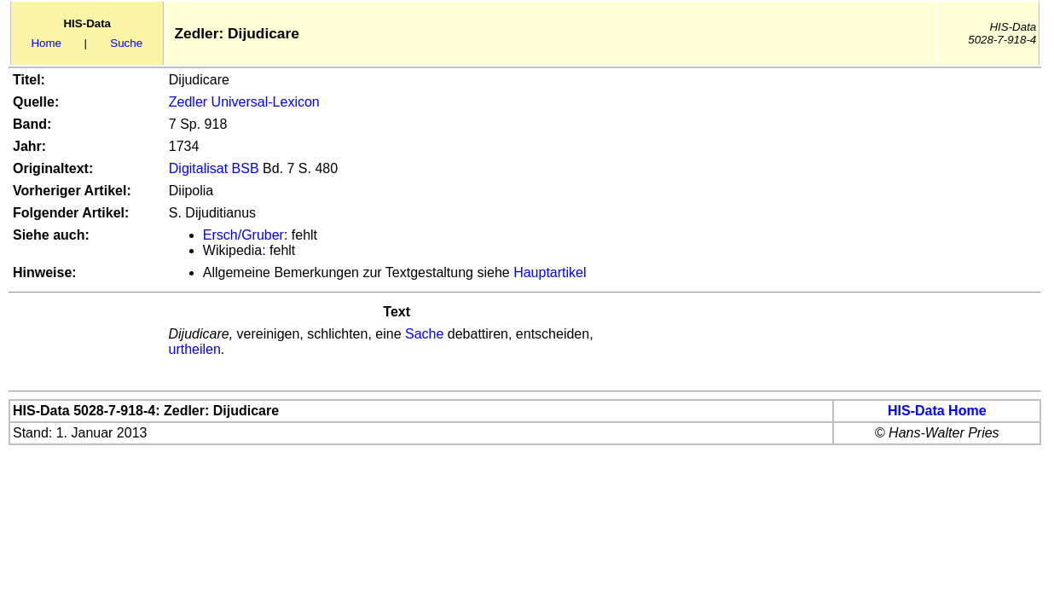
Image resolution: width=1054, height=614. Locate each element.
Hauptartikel (549, 272)
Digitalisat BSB (214, 168)
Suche (126, 43)
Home (46, 43)
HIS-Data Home (937, 410)
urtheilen (194, 349)
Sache (424, 334)
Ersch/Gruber (243, 235)
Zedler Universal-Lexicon (244, 102)
